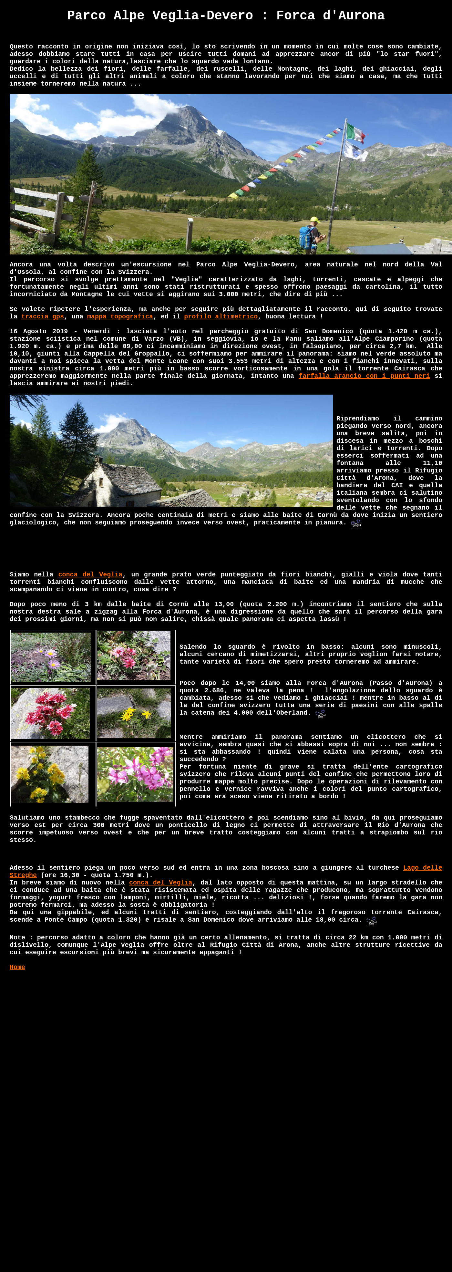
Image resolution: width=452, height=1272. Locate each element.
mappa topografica (120, 316)
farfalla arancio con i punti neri (364, 376)
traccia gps (42, 316)
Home (17, 967)
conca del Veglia (90, 574)
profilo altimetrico (221, 316)
